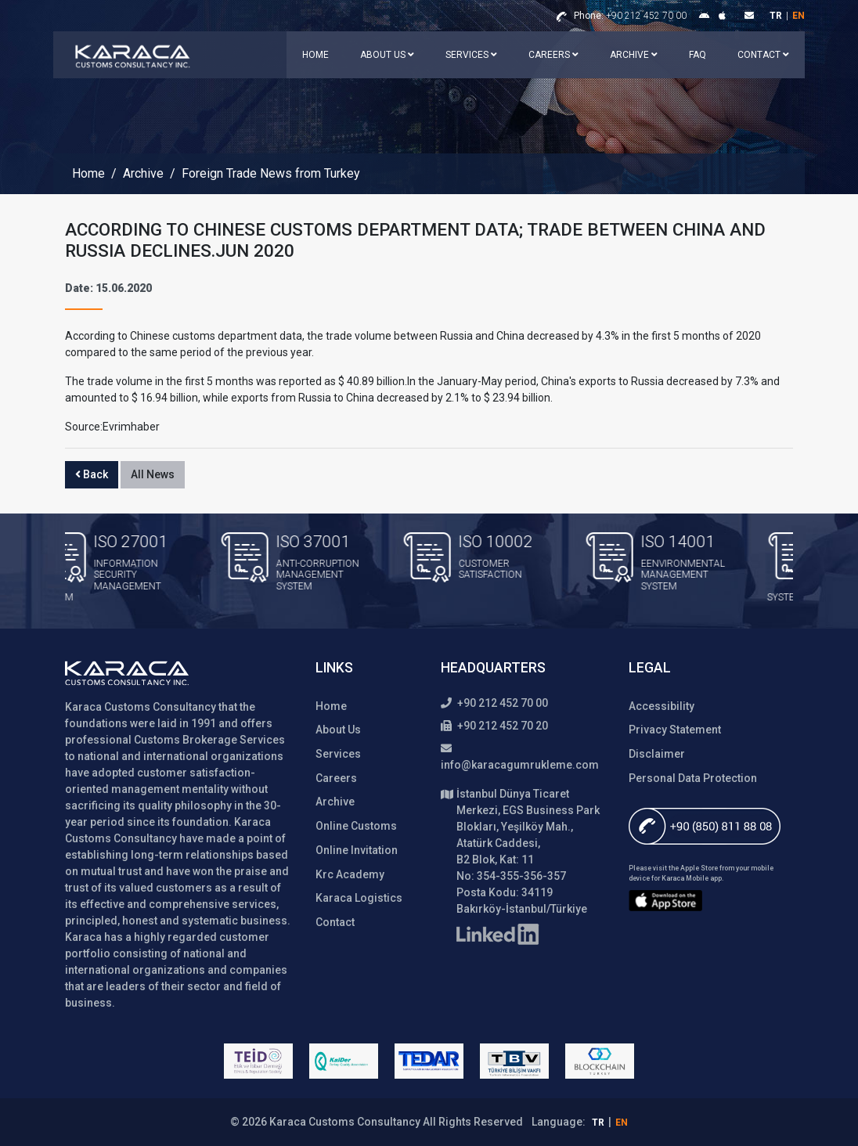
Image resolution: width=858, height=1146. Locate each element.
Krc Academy (349, 874)
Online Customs (356, 826)
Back (91, 474)
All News (153, 474)
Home (315, 54)
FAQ (697, 54)
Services (471, 54)
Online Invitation (356, 850)
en (798, 15)
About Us (387, 54)
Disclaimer (657, 754)
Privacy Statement (675, 729)
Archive (634, 54)
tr (776, 15)
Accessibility (661, 706)
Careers (553, 54)
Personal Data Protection (693, 778)
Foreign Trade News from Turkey (271, 174)
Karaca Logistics (358, 898)
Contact (763, 54)
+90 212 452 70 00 (630, 15)
